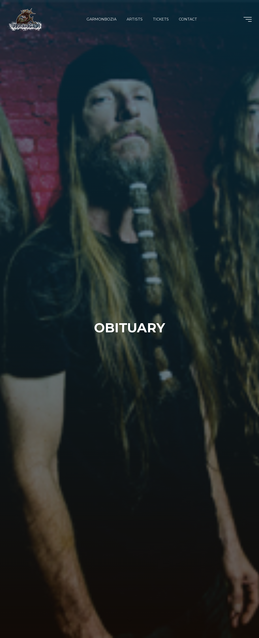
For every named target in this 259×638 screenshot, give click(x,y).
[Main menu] (248, 19)
